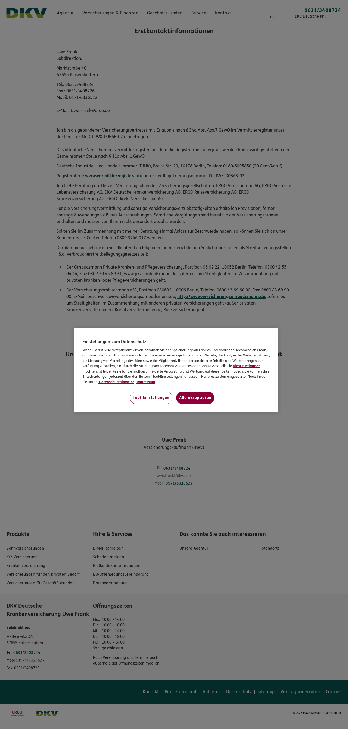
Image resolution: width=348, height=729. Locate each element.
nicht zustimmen (246, 366)
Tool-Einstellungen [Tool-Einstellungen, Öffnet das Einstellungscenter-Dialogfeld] (151, 397)
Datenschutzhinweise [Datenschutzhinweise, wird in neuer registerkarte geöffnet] (116, 382)
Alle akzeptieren (195, 397)
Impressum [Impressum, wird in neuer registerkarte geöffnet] (145, 382)
